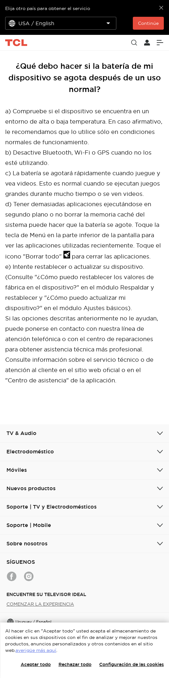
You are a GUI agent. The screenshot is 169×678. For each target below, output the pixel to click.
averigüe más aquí (36, 650)
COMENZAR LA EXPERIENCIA (40, 604)
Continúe (148, 23)
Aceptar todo (36, 664)
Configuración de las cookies (131, 664)
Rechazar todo (74, 664)
